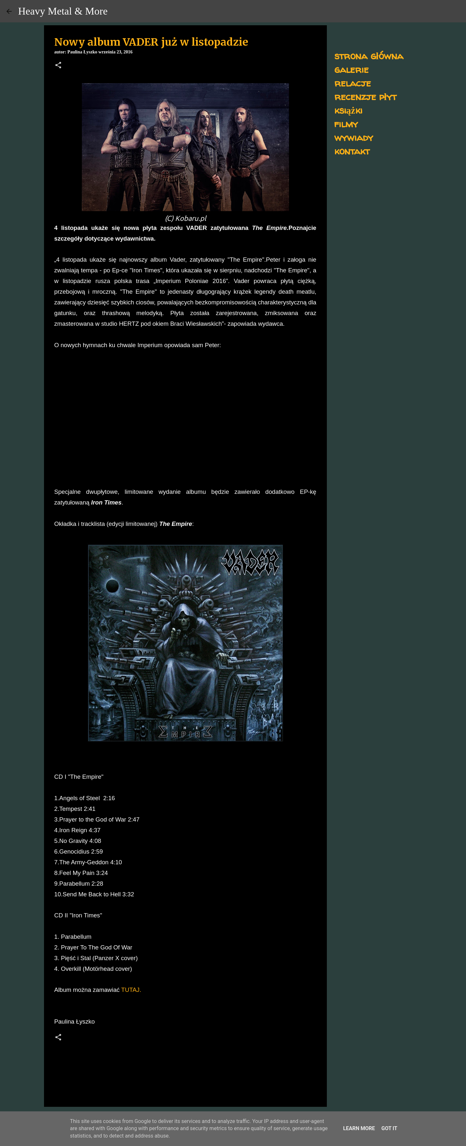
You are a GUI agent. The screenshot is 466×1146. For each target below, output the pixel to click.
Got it (389, 1128)
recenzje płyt (365, 96)
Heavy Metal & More (62, 11)
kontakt (352, 150)
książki (348, 110)
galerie (351, 69)
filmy (346, 123)
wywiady (353, 137)
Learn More (359, 1128)
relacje (352, 82)
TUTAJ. (131, 989)
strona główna (368, 55)
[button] (58, 65)
